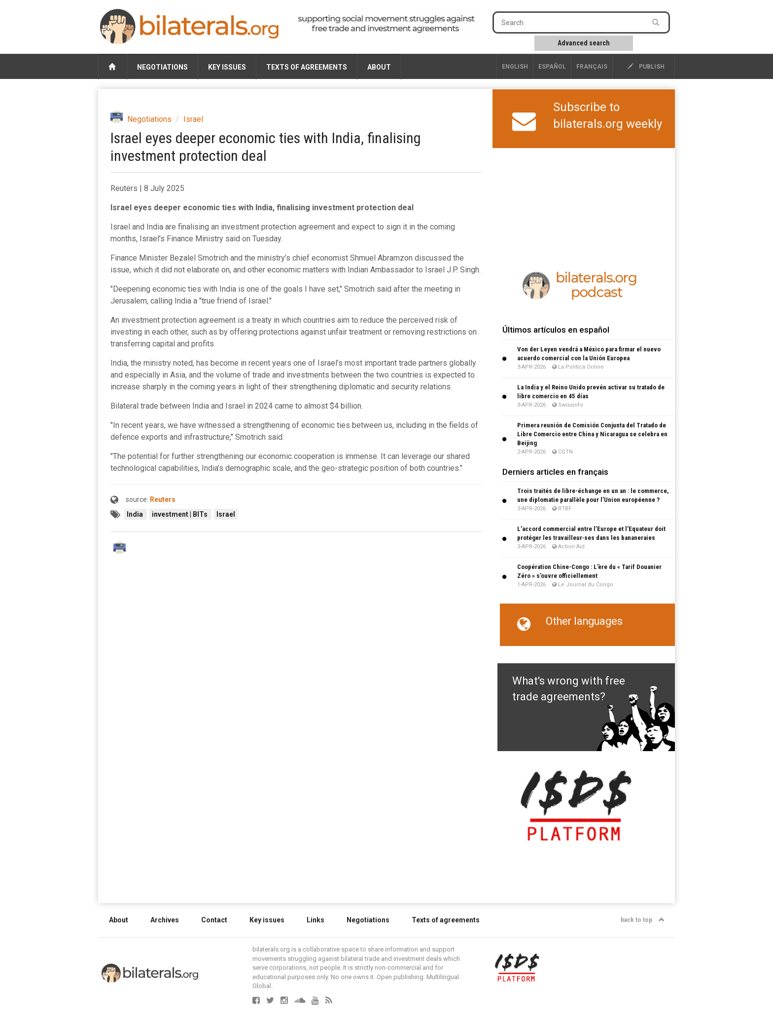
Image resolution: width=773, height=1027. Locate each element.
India (135, 514)
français (591, 66)
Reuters (163, 499)
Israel (193, 119)
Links (315, 920)
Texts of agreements (306, 67)
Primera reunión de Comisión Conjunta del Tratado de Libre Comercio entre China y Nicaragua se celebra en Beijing (592, 434)
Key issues (227, 67)
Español (552, 66)
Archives (164, 920)
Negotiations (162, 67)
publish (646, 66)
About (379, 67)
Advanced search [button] (584, 43)
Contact (214, 920)
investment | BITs (180, 514)
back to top (643, 919)
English (515, 66)
